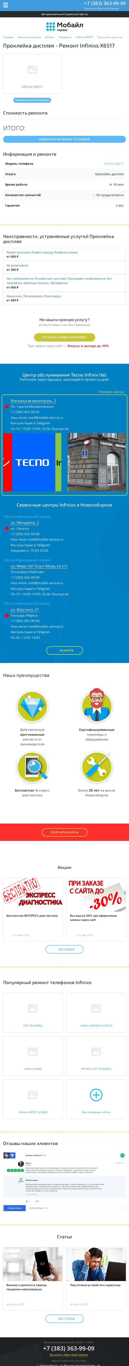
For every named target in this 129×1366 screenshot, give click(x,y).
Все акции (63, 949)
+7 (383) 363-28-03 (25, 412)
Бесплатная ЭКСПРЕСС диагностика (32, 915)
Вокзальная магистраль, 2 (33, 400)
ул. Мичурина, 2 (25, 522)
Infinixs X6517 (114, 164)
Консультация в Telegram (30, 423)
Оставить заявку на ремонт (64, 337)
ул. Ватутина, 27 (25, 609)
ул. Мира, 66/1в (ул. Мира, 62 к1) (39, 566)
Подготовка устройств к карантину (95, 1285)
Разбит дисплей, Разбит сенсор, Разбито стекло (42, 252)
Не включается (17, 265)
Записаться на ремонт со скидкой (64, 139)
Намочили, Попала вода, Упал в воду (33, 296)
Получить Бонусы (65, 832)
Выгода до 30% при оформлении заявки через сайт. (93, 917)
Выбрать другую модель (32, 100)
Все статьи (63, 1318)
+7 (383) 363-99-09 (105, 3)
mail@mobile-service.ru (45, 417)
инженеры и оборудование (96, 734)
